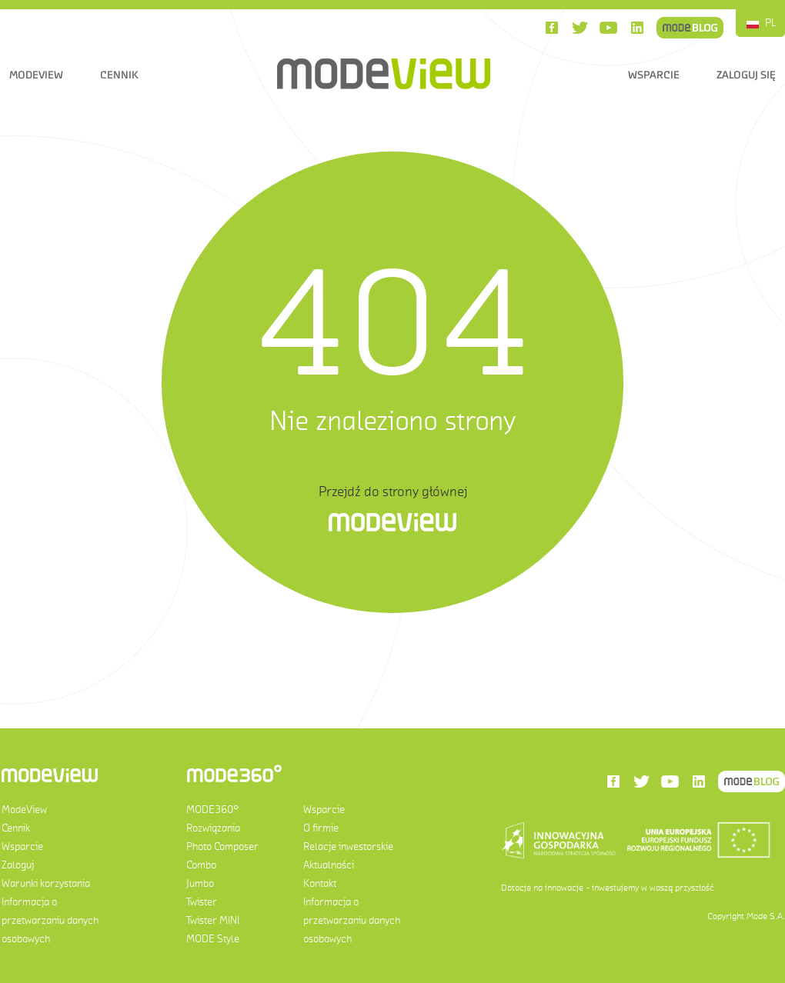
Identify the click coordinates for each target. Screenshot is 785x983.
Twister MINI (212, 920)
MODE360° (212, 809)
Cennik (119, 75)
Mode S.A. (766, 916)
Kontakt (319, 883)
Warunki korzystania (46, 883)
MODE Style (212, 938)
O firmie (321, 828)
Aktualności (328, 864)
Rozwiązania (213, 828)
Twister (201, 901)
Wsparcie (654, 75)
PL (771, 22)
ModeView (36, 75)
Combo (201, 864)
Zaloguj (18, 864)
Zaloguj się (746, 75)
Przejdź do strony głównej (393, 491)
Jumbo (200, 883)
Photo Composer (222, 846)
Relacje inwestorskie (348, 846)
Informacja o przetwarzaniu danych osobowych (50, 920)
